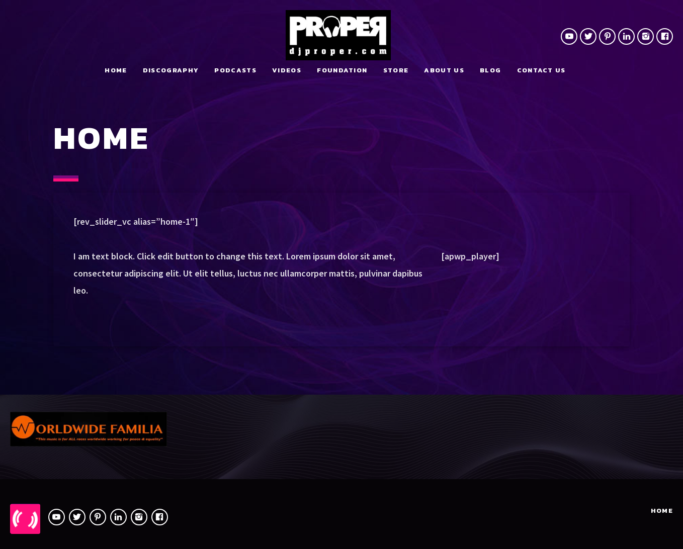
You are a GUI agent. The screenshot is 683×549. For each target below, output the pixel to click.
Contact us (541, 70)
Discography (171, 70)
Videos (286, 70)
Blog (490, 70)
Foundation (342, 70)
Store (396, 70)
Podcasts (235, 70)
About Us (444, 70)
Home (116, 70)
